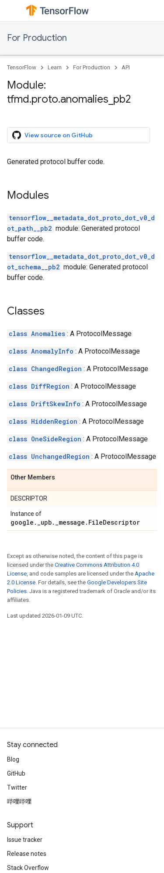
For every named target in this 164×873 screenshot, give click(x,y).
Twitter (17, 787)
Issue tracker (24, 839)
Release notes (26, 853)
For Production (37, 37)
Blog (13, 759)
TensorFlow (21, 67)
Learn (55, 67)
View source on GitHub (52, 135)
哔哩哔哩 (19, 801)
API (126, 67)
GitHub (16, 773)
